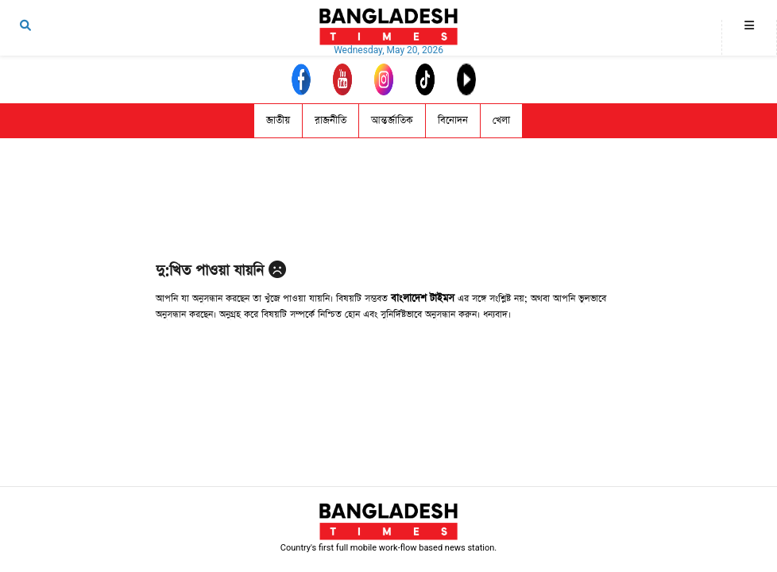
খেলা (501, 120)
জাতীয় (278, 120)
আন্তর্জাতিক (392, 120)
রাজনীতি (330, 120)
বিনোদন (453, 120)
